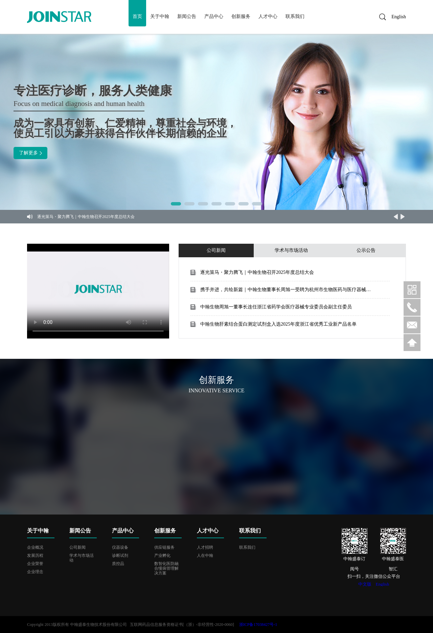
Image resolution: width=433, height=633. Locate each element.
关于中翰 (159, 16)
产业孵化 (162, 555)
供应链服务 (164, 547)
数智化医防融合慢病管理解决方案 (166, 568)
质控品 (118, 563)
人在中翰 (205, 555)
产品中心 (213, 16)
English (396, 16)
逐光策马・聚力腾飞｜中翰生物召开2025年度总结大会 (86, 216)
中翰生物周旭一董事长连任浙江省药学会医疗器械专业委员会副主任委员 (276, 306)
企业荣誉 (35, 563)
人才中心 (267, 16)
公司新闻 (77, 547)
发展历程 (35, 555)
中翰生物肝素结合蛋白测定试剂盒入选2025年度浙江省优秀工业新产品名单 (278, 324)
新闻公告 (186, 16)
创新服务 (240, 16)
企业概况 (35, 547)
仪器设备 (120, 547)
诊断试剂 (120, 555)
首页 (137, 16)
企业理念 (35, 571)
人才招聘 (205, 547)
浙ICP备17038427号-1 (258, 624)
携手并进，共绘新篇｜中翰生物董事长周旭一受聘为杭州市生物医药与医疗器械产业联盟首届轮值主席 (285, 289)
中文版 (364, 584)
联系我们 (295, 16)
